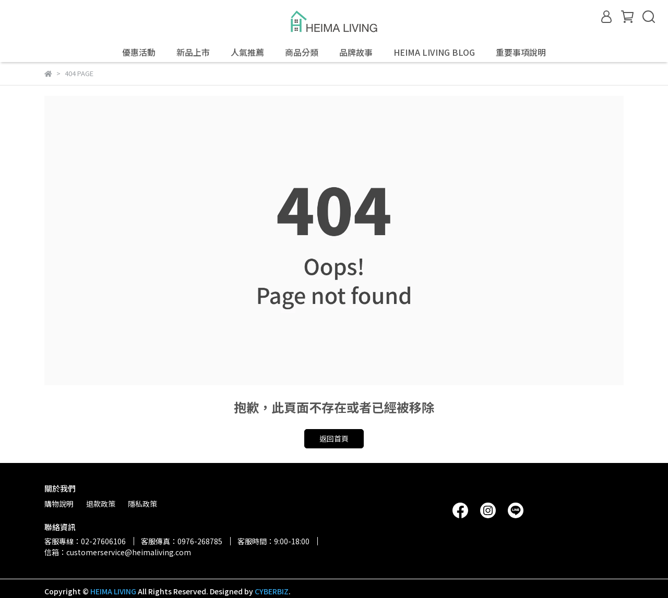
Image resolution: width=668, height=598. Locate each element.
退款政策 (100, 503)
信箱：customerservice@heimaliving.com (117, 552)
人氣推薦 (247, 52)
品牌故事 (356, 52)
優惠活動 (139, 52)
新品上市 (193, 52)
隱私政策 (142, 503)
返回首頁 (334, 438)
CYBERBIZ (272, 591)
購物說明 (59, 503)
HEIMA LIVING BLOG (434, 52)
